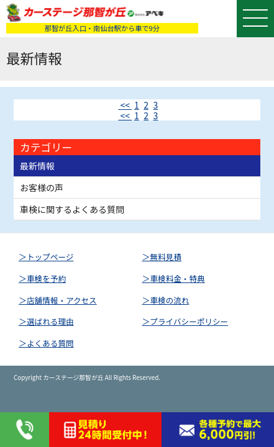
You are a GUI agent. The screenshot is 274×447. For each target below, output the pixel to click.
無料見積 (165, 257)
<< (125, 105)
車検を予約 (46, 278)
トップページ (50, 257)
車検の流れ (169, 300)
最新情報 (37, 166)
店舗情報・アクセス (62, 300)
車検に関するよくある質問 (72, 209)
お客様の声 (41, 187)
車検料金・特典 (177, 278)
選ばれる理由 (50, 321)
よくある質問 (50, 343)
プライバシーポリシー (189, 321)
